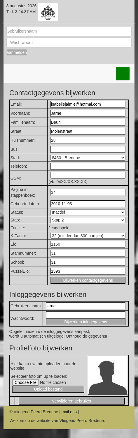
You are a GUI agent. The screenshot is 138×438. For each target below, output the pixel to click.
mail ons (69, 411)
